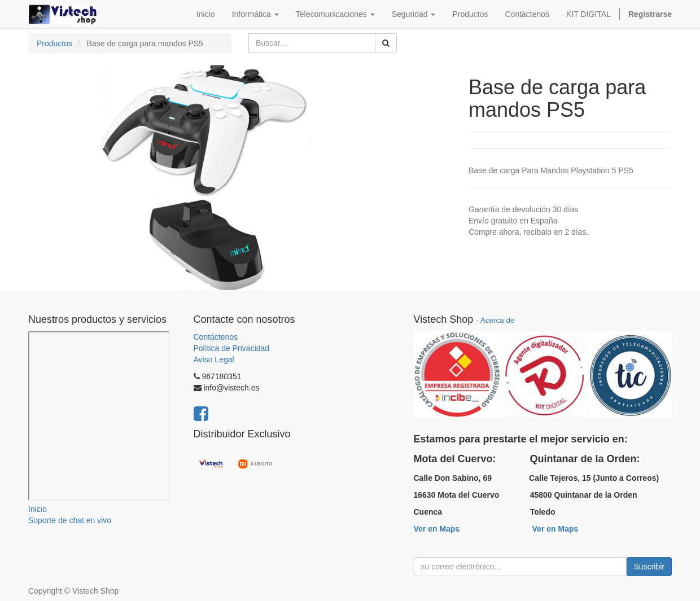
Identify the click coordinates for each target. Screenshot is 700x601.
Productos (54, 43)
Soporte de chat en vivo (69, 520)
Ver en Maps (437, 528)
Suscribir (649, 566)
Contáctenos (216, 336)
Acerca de (497, 320)
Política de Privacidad (232, 348)
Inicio (37, 509)
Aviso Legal (214, 359)
